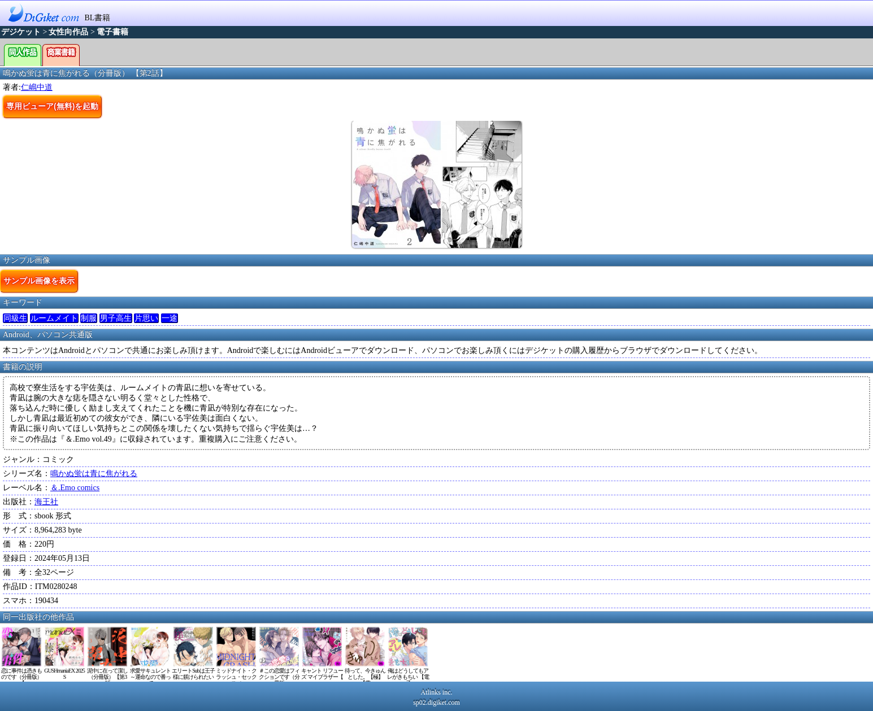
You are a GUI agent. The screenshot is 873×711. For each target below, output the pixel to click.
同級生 (15, 318)
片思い (146, 318)
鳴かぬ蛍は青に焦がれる (93, 473)
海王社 (46, 502)
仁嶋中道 (37, 87)
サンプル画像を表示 (39, 280)
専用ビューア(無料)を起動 (52, 106)
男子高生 (116, 318)
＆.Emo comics (74, 487)
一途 (169, 318)
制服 (89, 318)
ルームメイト (54, 318)
